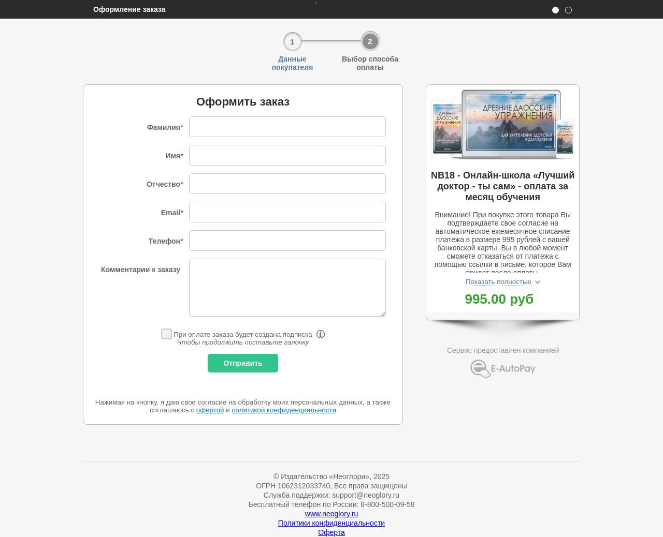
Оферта (331, 532)
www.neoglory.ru (331, 514)
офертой (210, 410)
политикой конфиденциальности (284, 410)
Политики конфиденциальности (331, 523)
